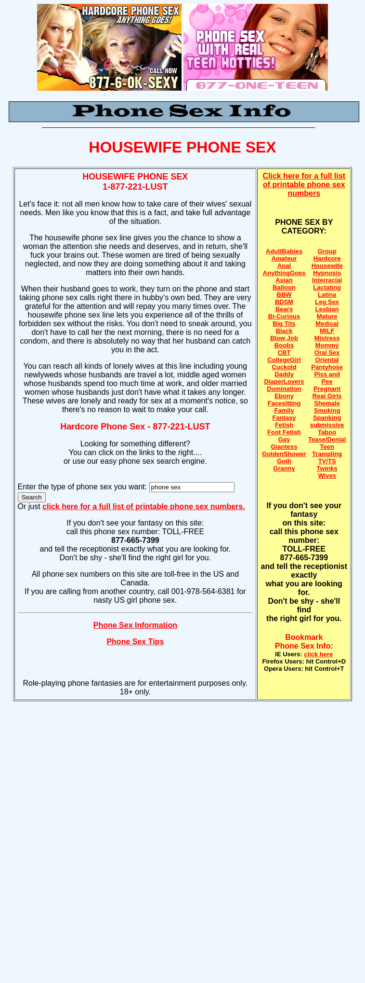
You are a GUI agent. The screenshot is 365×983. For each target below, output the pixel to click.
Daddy (284, 374)
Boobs (284, 345)
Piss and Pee (326, 378)
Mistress (327, 338)
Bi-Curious (284, 316)
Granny (284, 468)
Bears (284, 309)
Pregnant (326, 388)
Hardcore (327, 258)
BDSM (284, 301)
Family (284, 410)
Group (327, 251)
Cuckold (284, 367)
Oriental (327, 359)
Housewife (327, 265)
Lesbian (327, 309)
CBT (284, 352)
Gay (284, 439)
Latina (327, 294)
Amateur (284, 258)
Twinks (327, 468)
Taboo (327, 432)
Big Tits (284, 323)
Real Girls (327, 396)
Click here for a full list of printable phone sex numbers (304, 184)
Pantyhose (327, 367)
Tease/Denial (327, 439)
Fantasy (284, 417)
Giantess (284, 446)
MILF (327, 330)
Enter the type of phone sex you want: (83, 487)
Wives (327, 475)
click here (318, 654)
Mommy (327, 345)
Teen (327, 446)
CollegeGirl (283, 359)
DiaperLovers (284, 381)
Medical (327, 323)
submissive (327, 425)
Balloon (284, 287)
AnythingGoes (284, 273)
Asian (283, 280)
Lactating (327, 287)
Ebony (284, 396)
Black (284, 330)
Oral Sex (327, 352)
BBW (284, 294)
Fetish (284, 425)
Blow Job (284, 338)
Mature (327, 316)
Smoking (327, 410)
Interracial (327, 280)
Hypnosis (327, 273)
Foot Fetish (284, 432)
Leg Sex (327, 301)
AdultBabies (284, 251)
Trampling (327, 453)
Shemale (326, 403)
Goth (284, 461)
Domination (284, 388)
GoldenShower (284, 453)
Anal (284, 265)
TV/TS (327, 461)
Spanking (327, 417)
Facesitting (284, 403)
